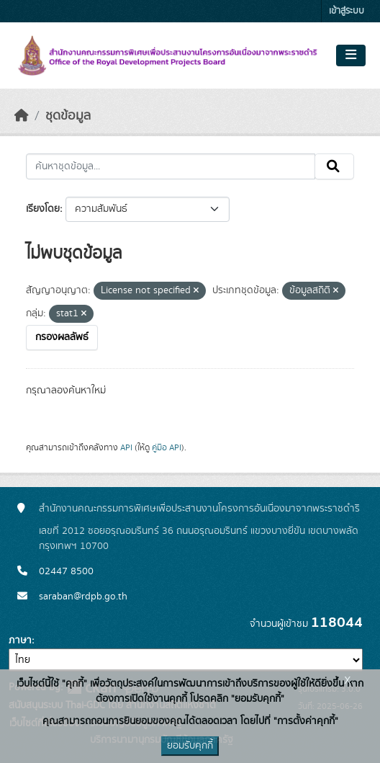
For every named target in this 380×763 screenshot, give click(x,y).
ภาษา (20, 640)
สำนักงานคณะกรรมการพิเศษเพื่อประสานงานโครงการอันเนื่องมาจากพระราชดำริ (199, 508)
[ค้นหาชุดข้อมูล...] (170, 166)
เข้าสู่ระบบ (346, 11)
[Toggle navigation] (351, 55)
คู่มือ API (166, 447)
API (126, 447)
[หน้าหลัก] (21, 116)
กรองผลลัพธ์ (62, 337)
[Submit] (334, 166)
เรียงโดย (43, 209)
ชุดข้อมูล (68, 116)
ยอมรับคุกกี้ (190, 746)
